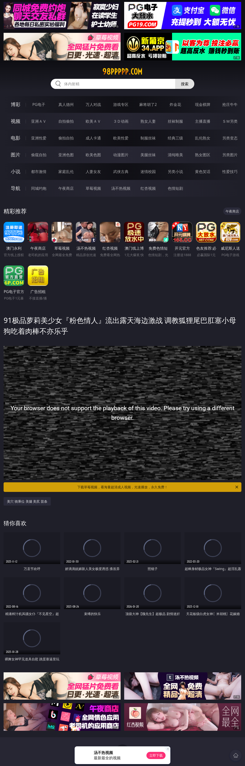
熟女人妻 (148, 121)
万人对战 (93, 104)
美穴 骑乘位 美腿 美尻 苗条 (27, 501)
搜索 (185, 83)
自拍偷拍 (66, 121)
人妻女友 (93, 171)
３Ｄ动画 (120, 121)
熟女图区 (202, 154)
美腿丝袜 (148, 154)
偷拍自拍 (66, 138)
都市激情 (38, 171)
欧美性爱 (120, 138)
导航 (15, 188)
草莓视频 (93, 188)
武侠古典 (120, 171)
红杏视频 (148, 188)
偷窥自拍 (38, 154)
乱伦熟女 (202, 138)
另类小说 (175, 171)
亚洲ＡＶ (38, 121)
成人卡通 (93, 138)
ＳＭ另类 (230, 121)
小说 (15, 171)
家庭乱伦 (66, 171)
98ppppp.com (122, 71)
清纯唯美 (175, 154)
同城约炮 (38, 188)
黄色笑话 (202, 171)
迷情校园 (148, 171)
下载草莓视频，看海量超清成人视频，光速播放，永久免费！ (158, 487)
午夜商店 (66, 188)
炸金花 (175, 104)
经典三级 (175, 138)
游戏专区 (120, 104)
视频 (15, 121)
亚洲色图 (66, 154)
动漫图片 (120, 154)
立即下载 (156, 755)
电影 (15, 138)
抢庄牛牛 (230, 104)
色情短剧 (175, 188)
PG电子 (38, 104)
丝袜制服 (175, 121)
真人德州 (66, 104)
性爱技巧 (230, 171)
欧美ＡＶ (93, 121)
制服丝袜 (148, 138)
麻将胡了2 (148, 104)
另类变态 (230, 138)
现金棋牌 (202, 104)
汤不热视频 (120, 188)
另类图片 (230, 154)
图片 (15, 154)
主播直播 (202, 121)
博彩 (15, 104)
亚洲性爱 (38, 138)
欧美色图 (93, 154)
